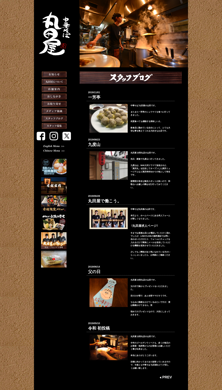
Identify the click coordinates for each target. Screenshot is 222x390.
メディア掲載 (54, 118)
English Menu (53, 146)
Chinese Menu (53, 151)
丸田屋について (54, 88)
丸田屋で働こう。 (99, 196)
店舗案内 (54, 96)
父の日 (92, 264)
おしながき (54, 103)
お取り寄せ (54, 110)
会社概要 (120, 380)
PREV (167, 366)
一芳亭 (92, 96)
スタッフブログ (54, 125)
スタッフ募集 (54, 133)
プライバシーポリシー (136, 380)
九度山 (92, 141)
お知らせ (54, 81)
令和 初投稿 (95, 318)
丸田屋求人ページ (140, 219)
